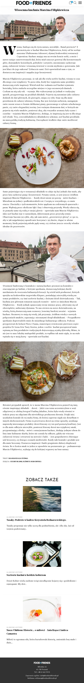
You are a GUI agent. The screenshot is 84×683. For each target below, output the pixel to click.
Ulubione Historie (15, 517)
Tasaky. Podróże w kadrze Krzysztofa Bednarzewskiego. (36, 520)
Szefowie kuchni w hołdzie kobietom (26, 575)
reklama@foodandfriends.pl (46, 678)
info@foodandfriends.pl (49, 675)
